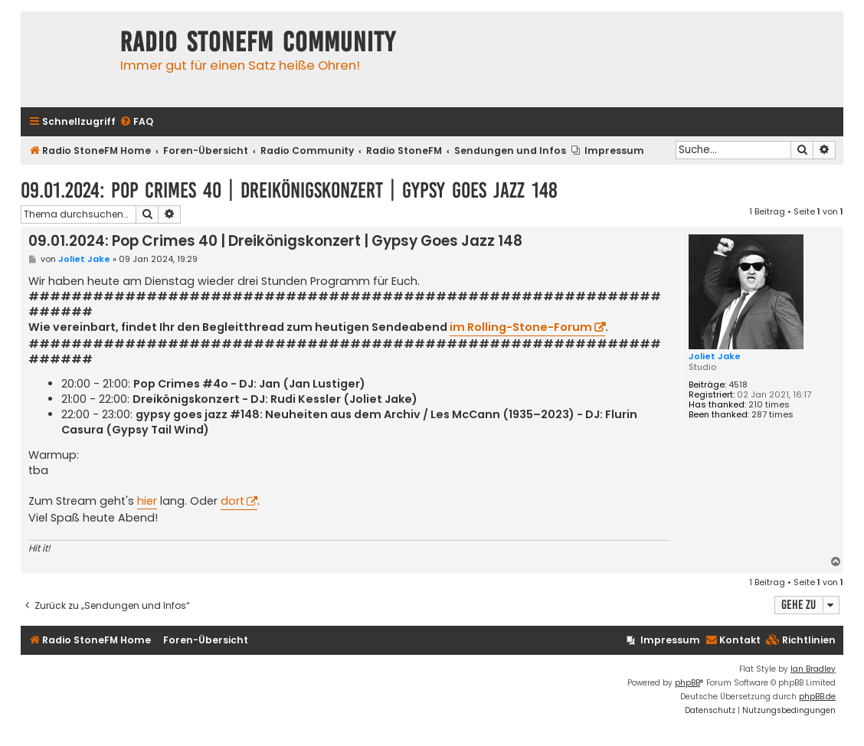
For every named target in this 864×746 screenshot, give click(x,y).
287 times (772, 415)
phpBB (687, 683)
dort (232, 501)
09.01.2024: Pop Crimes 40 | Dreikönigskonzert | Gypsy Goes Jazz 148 (289, 190)
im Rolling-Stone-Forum (521, 327)
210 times (769, 405)
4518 (738, 385)
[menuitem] (136, 122)
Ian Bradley (813, 669)
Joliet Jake (715, 356)
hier (147, 501)
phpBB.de (817, 696)
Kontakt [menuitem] (733, 639)
